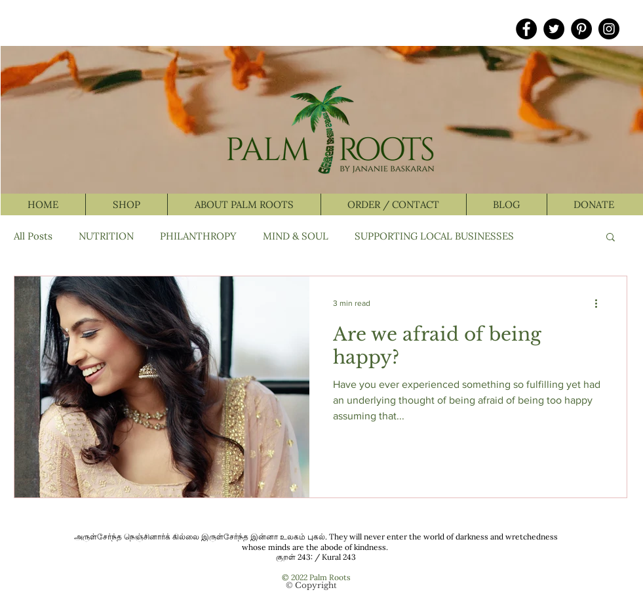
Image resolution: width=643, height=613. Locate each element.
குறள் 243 (293, 557)
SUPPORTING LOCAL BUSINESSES (434, 236)
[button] (610, 238)
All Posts (33, 236)
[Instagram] (608, 28)
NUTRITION (106, 236)
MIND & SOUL (295, 236)
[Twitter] (553, 28)
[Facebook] (526, 28)
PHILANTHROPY (198, 236)
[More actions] (601, 303)
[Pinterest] (581, 28)
